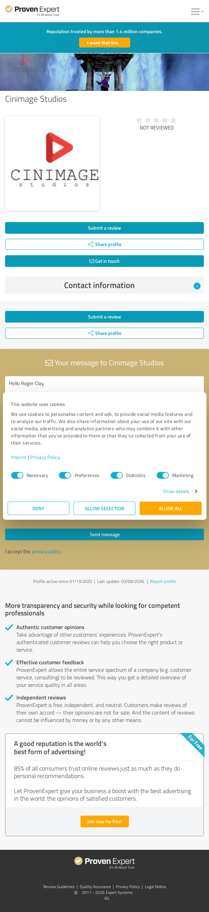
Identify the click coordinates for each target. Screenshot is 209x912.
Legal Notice (155, 886)
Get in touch (104, 261)
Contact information (132, 285)
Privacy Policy (45, 457)
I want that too (102, 42)
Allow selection (104, 508)
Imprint (19, 457)
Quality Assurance (95, 886)
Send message (105, 534)
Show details (176, 491)
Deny (38, 508)
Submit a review (104, 227)
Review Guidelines (59, 886)
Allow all (170, 508)
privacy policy (46, 551)
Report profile (163, 581)
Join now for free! (104, 821)
